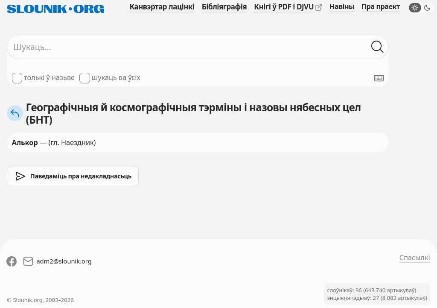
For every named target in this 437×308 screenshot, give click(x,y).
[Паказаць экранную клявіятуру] (379, 78)
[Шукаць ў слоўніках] (377, 47)
